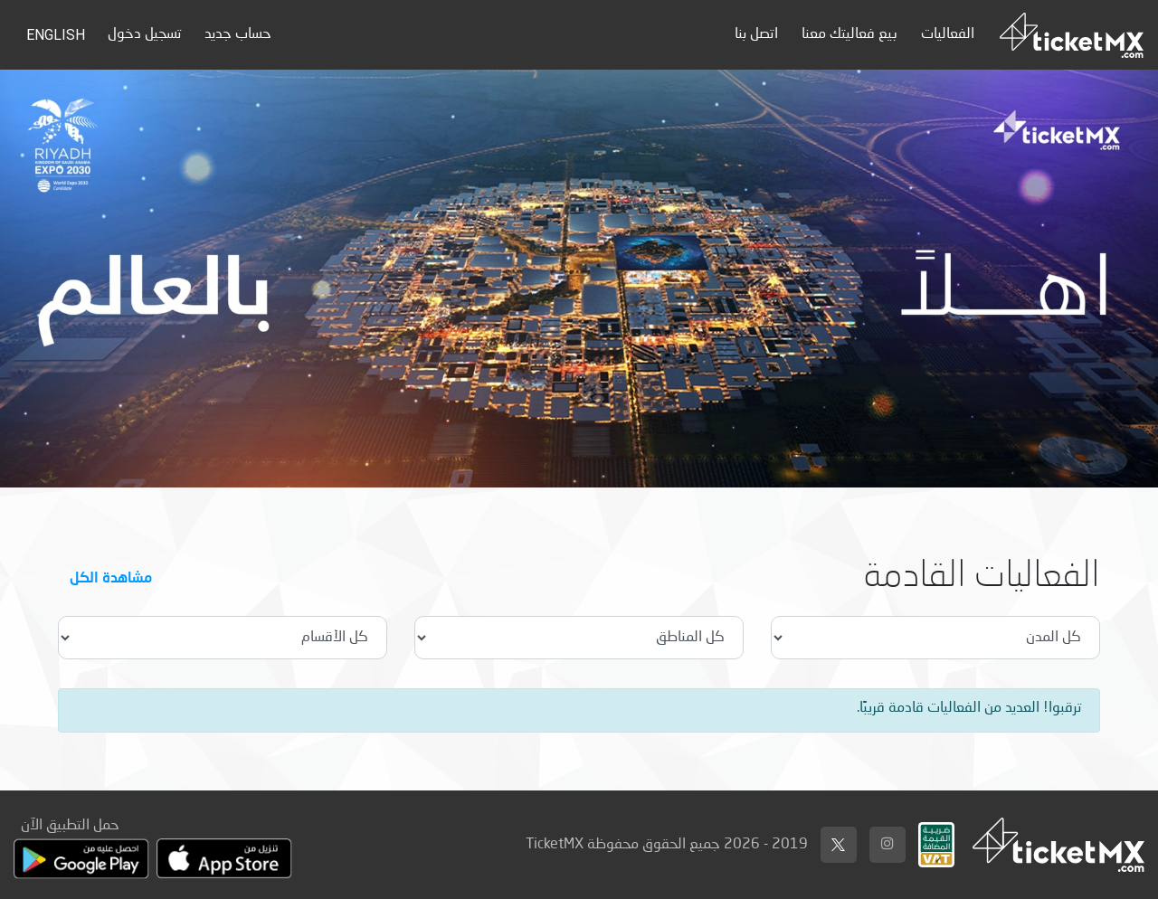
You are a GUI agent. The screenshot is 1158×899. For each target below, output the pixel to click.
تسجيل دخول (144, 34)
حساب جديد (237, 34)
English (55, 34)
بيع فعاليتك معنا (849, 34)
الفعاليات (947, 34)
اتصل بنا (756, 34)
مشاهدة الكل (111, 576)
